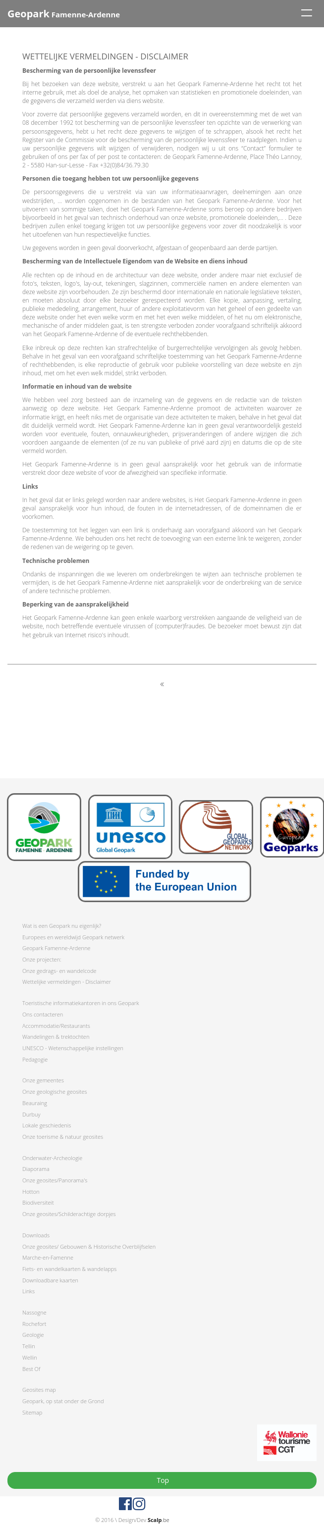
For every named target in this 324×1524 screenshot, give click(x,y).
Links (28, 1291)
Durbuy (31, 1114)
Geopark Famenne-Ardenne (56, 948)
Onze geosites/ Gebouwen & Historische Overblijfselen (89, 1246)
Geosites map (39, 1389)
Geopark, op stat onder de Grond (63, 1401)
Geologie (33, 1334)
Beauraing (34, 1103)
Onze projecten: (41, 959)
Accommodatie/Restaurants (56, 1025)
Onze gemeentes (43, 1080)
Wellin (29, 1357)
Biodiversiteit (38, 1202)
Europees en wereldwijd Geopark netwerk (73, 937)
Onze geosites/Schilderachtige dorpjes (69, 1214)
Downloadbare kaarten (50, 1280)
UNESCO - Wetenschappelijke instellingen (72, 1048)
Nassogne (34, 1312)
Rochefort (34, 1323)
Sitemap (32, 1412)
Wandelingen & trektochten (55, 1036)
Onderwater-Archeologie (52, 1158)
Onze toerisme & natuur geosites (62, 1136)
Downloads (36, 1235)
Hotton (31, 1191)
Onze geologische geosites (54, 1091)
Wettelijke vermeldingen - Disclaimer (66, 981)
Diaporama (36, 1168)
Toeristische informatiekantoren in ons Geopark (80, 1003)
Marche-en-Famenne (47, 1257)
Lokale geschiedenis (46, 1125)
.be (158, 1520)
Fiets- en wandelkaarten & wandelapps (69, 1268)
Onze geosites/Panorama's (54, 1180)
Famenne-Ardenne (63, 13)
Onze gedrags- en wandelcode (59, 970)
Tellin (28, 1346)
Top (162, 1480)
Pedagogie (35, 1059)
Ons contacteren (42, 1014)
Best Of (31, 1368)
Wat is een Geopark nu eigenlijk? (61, 925)
